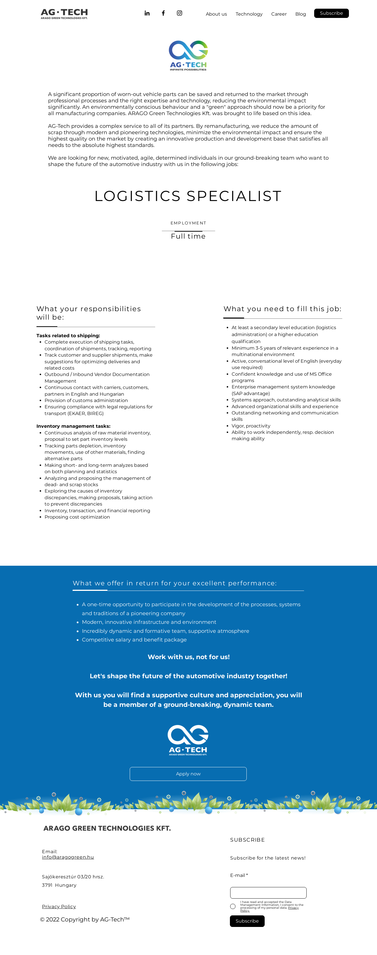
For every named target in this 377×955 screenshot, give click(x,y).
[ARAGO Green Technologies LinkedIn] (147, 13)
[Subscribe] (247, 921)
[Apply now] (188, 774)
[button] (331, 13)
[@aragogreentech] (179, 13)
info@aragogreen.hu (68, 857)
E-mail (237, 875)
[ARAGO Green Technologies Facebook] (163, 13)
